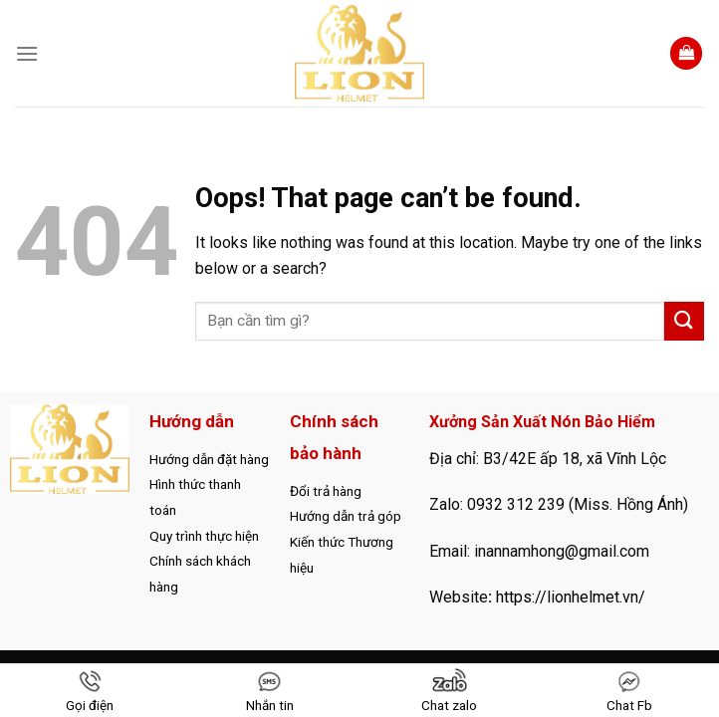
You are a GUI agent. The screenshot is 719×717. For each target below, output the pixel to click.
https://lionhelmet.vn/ (570, 597)
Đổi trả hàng (325, 491)
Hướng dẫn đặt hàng (209, 459)
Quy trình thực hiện (204, 536)
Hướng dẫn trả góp (345, 516)
